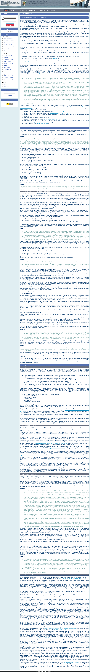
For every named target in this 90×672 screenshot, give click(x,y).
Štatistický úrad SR (8, 76)
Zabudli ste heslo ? (10, 23)
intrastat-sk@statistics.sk (54, 459)
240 (34, 226)
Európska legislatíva (9, 40)
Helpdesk (6, 86)
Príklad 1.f (37, 73)
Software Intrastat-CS (9, 61)
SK (7, 10)
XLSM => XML (7, 67)
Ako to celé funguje (8, 59)
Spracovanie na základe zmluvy (60, 111)
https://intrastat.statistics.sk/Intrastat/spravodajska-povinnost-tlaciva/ (51, 443)
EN (13, 10)
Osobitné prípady (8, 51)
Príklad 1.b (55, 58)
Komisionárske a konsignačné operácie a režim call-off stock (38, 122)
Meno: (3, 16)
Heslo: (3, 19)
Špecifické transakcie (9, 49)
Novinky (6, 57)
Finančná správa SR (8, 80)
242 (37, 226)
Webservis (6, 65)
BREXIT (5, 71)
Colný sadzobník (8, 69)
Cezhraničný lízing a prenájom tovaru (59, 113)
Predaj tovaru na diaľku (42, 123)
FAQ (5, 84)
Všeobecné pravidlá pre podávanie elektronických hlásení (72, 578)
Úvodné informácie (8, 38)
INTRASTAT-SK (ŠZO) (9, 78)
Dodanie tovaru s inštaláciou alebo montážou (54, 119)
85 (33, 541)
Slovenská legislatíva (9, 43)
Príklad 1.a (33, 29)
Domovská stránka (8, 55)
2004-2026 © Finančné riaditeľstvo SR (45, 671)
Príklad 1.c (26, 61)
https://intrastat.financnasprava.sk (57, 448)
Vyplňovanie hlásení (9, 47)
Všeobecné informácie (10, 45)
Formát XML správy (8, 63)
